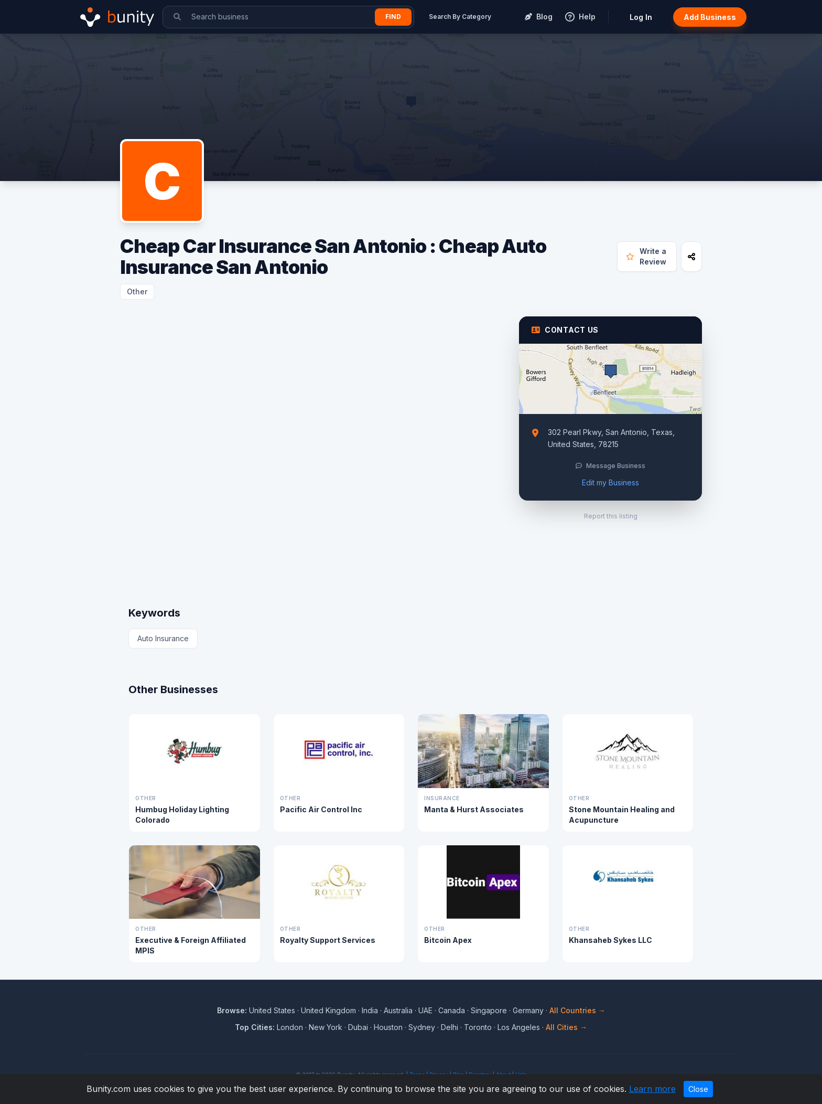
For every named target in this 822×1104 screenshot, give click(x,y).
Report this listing (610, 516)
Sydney (421, 1027)
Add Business (710, 17)
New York (325, 1027)
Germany (528, 1010)
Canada (451, 1010)
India (370, 1010)
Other (137, 291)
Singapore (489, 1010)
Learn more (652, 1089)
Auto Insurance (163, 638)
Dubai (358, 1027)
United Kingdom (328, 1010)
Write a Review (646, 256)
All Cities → (566, 1027)
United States (272, 1010)
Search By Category (460, 16)
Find (393, 16)
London (290, 1027)
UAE (425, 1010)
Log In (641, 17)
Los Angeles (518, 1027)
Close (698, 1089)
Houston (388, 1027)
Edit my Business (610, 482)
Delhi (449, 1027)
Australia (398, 1010)
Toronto (478, 1027)
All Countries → (577, 1010)
